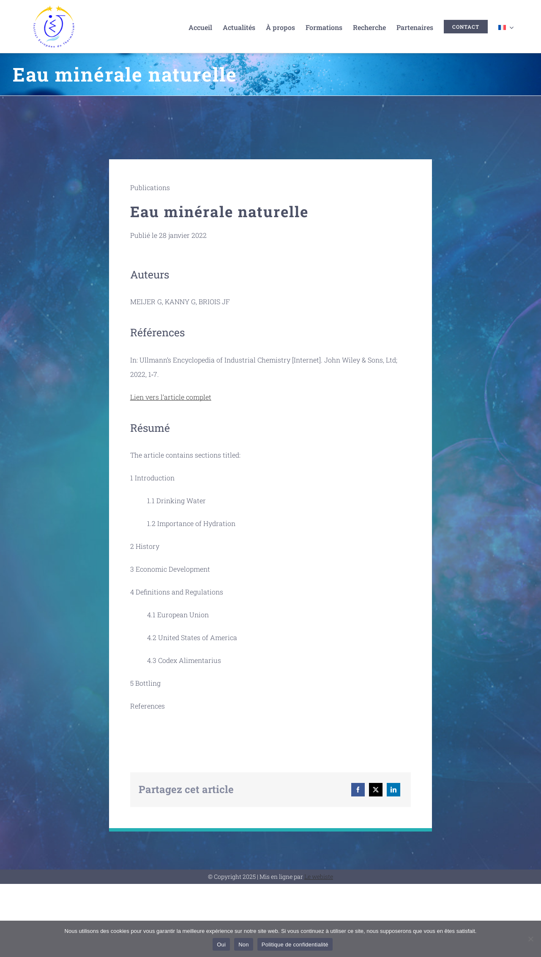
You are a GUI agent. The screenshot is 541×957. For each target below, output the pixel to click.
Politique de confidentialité (295, 944)
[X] (376, 790)
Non (243, 944)
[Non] (530, 939)
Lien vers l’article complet (170, 397)
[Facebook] (358, 790)
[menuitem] (506, 26)
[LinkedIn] (393, 790)
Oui (221, 944)
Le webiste (318, 876)
